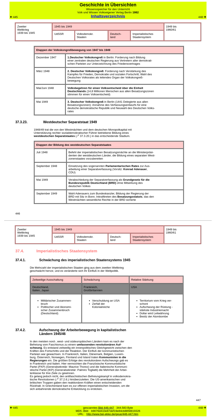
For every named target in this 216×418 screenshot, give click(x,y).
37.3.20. (83, 136)
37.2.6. (62, 379)
